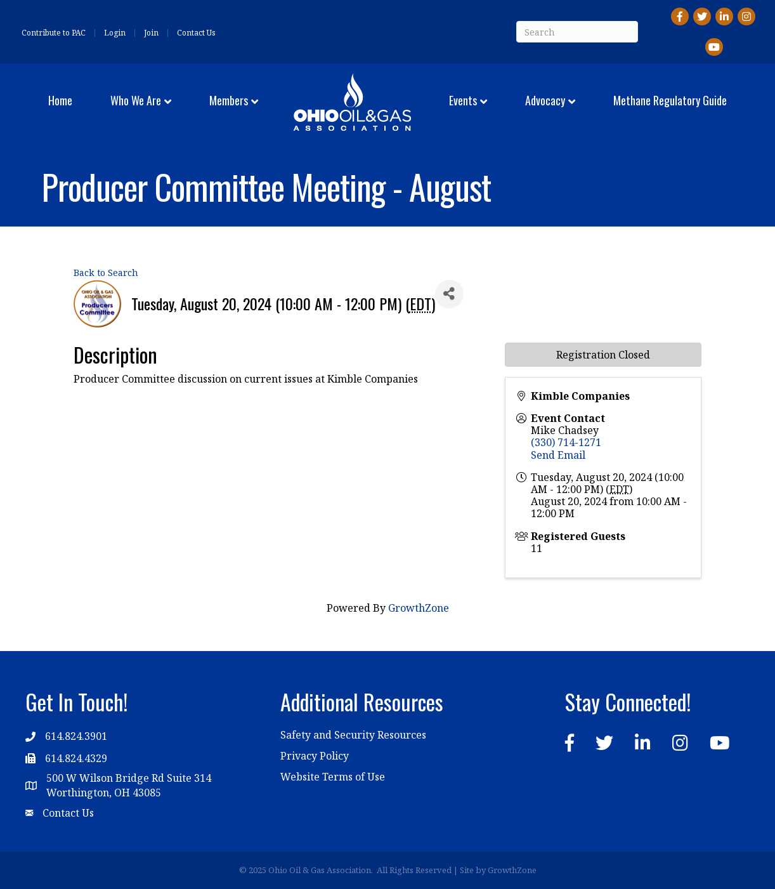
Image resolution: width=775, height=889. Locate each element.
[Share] (449, 294)
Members (228, 100)
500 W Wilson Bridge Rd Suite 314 (128, 778)
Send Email (558, 455)
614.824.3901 (76, 736)
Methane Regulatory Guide (670, 100)
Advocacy (545, 100)
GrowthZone (418, 608)
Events (463, 100)
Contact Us (196, 33)
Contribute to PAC (54, 33)
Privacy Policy (314, 756)
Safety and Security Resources (353, 735)
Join (151, 33)
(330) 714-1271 (566, 442)
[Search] (577, 32)
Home (60, 100)
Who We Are (135, 100)
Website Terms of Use (332, 777)
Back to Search (106, 273)
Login (115, 33)
